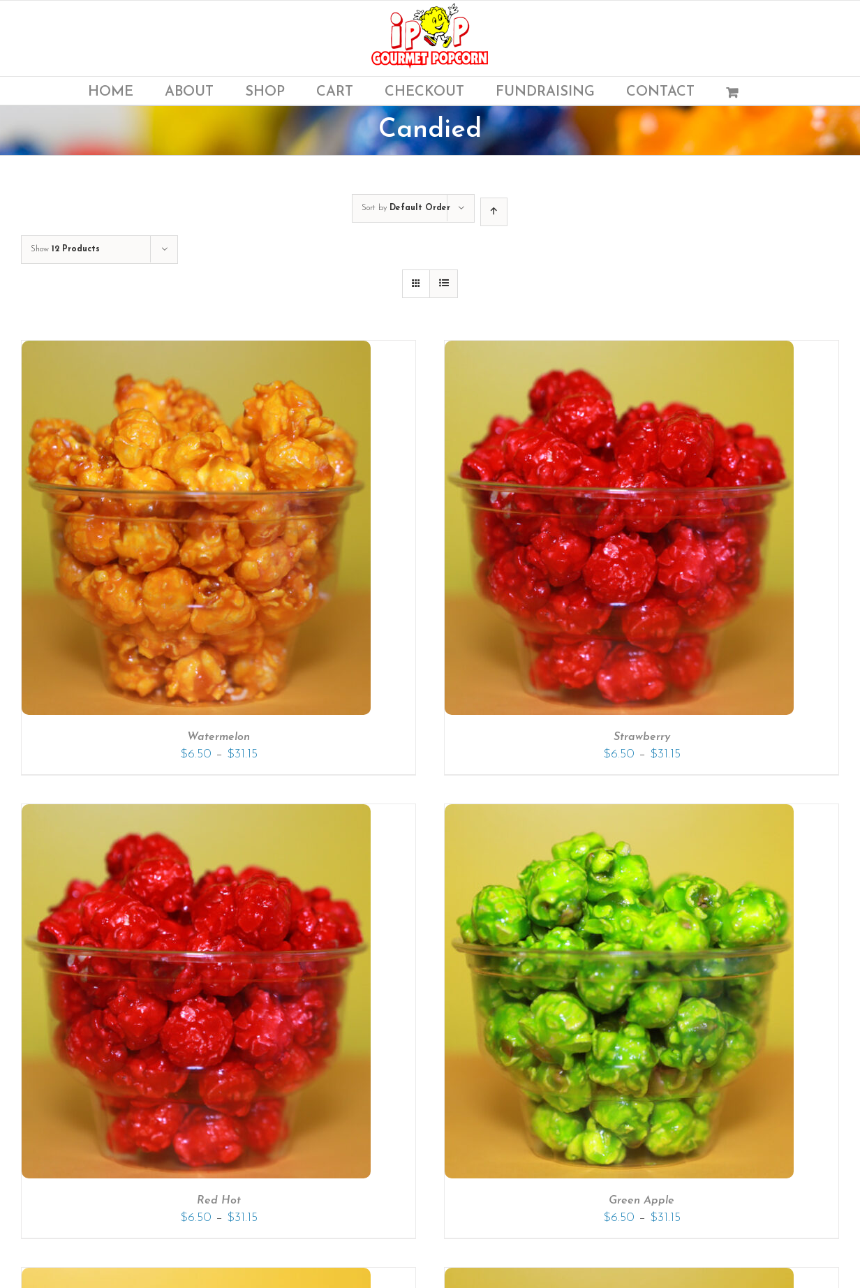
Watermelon (218, 737)
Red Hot (219, 1200)
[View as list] (443, 283)
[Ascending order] (493, 212)
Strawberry (642, 737)
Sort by (406, 208)
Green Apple (641, 1200)
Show (65, 249)
